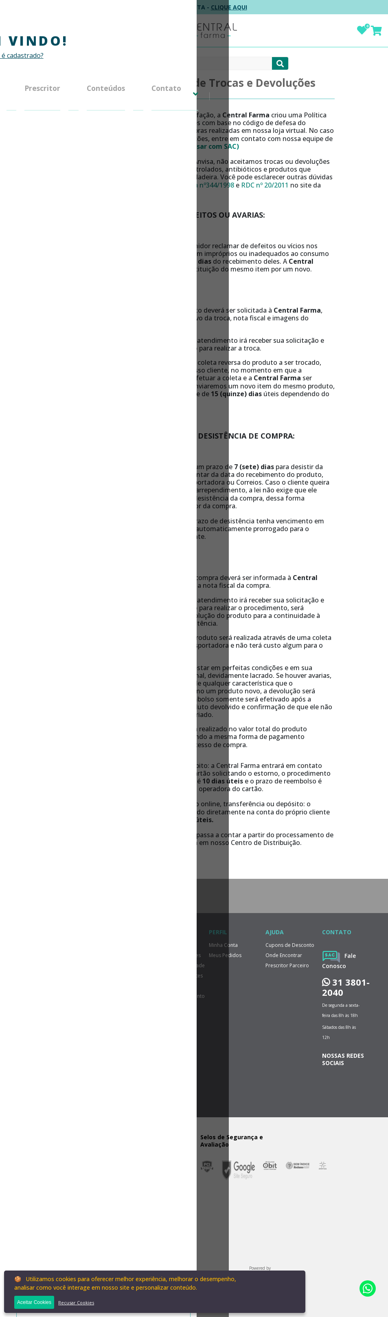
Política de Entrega (78, 160)
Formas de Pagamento (84, 173)
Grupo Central (72, 108)
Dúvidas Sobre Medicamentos (73, 341)
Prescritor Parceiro (287, 965)
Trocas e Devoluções (82, 121)
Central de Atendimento (71, 261)
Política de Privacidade (83, 134)
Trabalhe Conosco (173, 1026)
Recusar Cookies (76, 1302)
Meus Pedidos (72, 244)
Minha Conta (71, 231)
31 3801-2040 (346, 987)
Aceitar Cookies (34, 1302)
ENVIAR (86, 1005)
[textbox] (186, 63)
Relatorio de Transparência (72, 190)
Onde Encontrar (283, 955)
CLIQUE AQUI (229, 7)
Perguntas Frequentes (83, 147)
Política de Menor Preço (77, 319)
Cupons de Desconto (82, 302)
